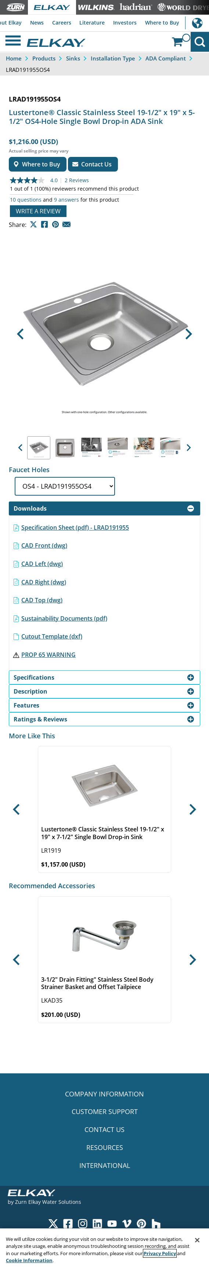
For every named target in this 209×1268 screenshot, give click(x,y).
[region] (104, 1248)
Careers (61, 22)
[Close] (197, 1240)
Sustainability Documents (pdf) (64, 618)
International (197, 23)
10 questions (26, 199)
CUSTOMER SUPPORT (105, 1111)
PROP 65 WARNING (48, 655)
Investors (125, 22)
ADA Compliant (165, 58)
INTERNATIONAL (104, 1165)
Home (14, 58)
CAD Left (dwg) (42, 564)
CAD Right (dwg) (43, 582)
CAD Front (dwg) (44, 545)
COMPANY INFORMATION (104, 1094)
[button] (20, 334)
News (37, 22)
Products (43, 58)
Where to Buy (162, 22)
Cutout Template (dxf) (51, 636)
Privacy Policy (160, 1253)
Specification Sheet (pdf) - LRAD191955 (75, 527)
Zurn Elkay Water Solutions (48, 1201)
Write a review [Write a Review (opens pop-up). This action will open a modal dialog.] (38, 211)
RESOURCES (104, 1147)
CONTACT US (104, 1129)
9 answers (66, 199)
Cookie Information (29, 1260)
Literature (92, 22)
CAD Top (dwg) (41, 600)
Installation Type (113, 58)
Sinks (73, 58)
